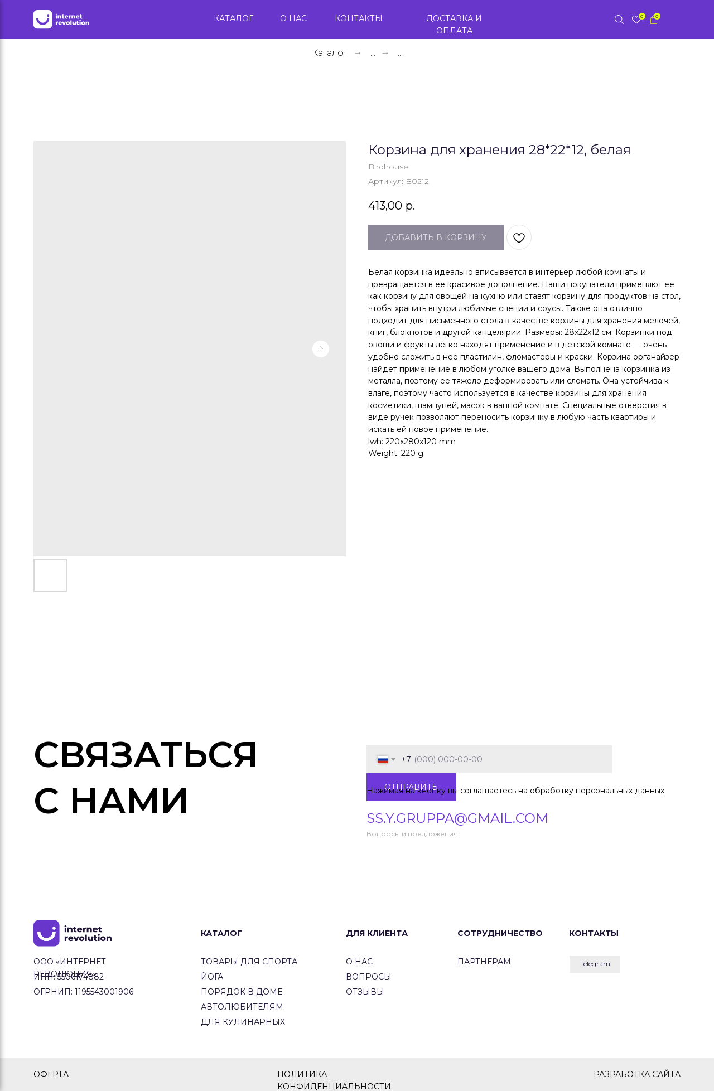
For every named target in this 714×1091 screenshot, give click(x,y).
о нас (359, 962)
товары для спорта (249, 962)
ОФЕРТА (51, 1074)
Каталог (330, 52)
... (372, 52)
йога (212, 977)
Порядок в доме (241, 992)
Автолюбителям (242, 1007)
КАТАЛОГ (221, 933)
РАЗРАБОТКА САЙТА (637, 1074)
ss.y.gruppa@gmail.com (457, 818)
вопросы (369, 977)
